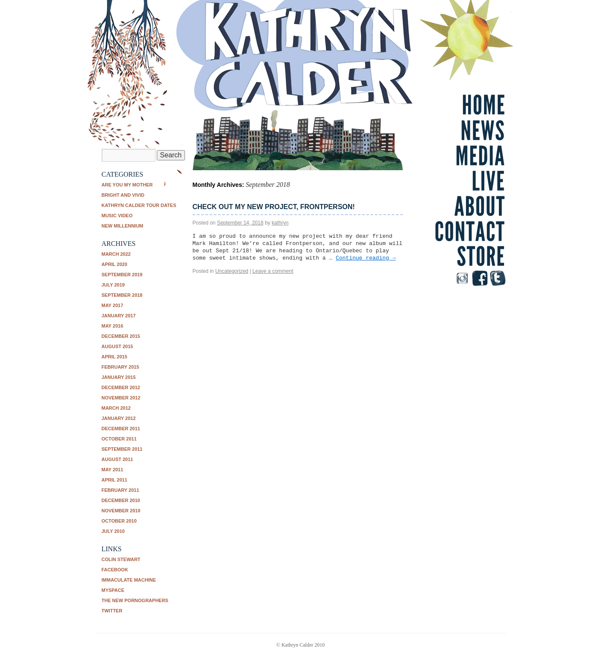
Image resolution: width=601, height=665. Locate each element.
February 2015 (120, 366)
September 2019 (122, 274)
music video (117, 215)
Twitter (112, 610)
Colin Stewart (121, 559)
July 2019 (113, 284)
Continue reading (366, 258)
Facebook (115, 569)
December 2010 (121, 500)
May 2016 (112, 325)
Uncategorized (231, 271)
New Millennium (123, 225)
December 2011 (121, 428)
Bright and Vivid (123, 195)
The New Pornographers (135, 600)
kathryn (280, 223)
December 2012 (121, 387)
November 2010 (121, 510)
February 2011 (120, 490)
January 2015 (119, 377)
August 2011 (117, 459)
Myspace (113, 590)
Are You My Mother (127, 184)
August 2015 (117, 346)
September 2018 (122, 295)
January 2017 (119, 315)
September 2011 (122, 449)
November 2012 (121, 397)
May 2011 (112, 469)
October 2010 (119, 520)
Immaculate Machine (129, 579)
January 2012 (119, 418)
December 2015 (121, 336)
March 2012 (116, 408)
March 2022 (116, 254)
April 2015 (114, 356)
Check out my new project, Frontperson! (274, 206)
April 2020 (114, 264)
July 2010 (113, 531)
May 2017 (112, 305)
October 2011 (119, 438)
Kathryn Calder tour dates (139, 205)
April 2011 (114, 479)
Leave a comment (272, 271)
